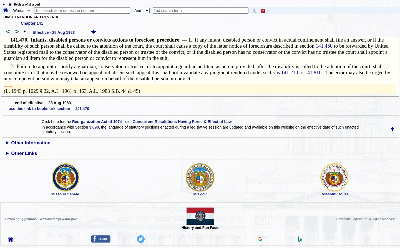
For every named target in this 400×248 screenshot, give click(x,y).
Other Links (24, 153)
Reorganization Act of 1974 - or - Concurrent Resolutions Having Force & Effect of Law (152, 121)
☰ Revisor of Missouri (23, 4)
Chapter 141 (32, 23)
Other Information (31, 142)
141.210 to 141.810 (301, 72)
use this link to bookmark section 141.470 (49, 108)
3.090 (94, 127)
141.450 (324, 46)
